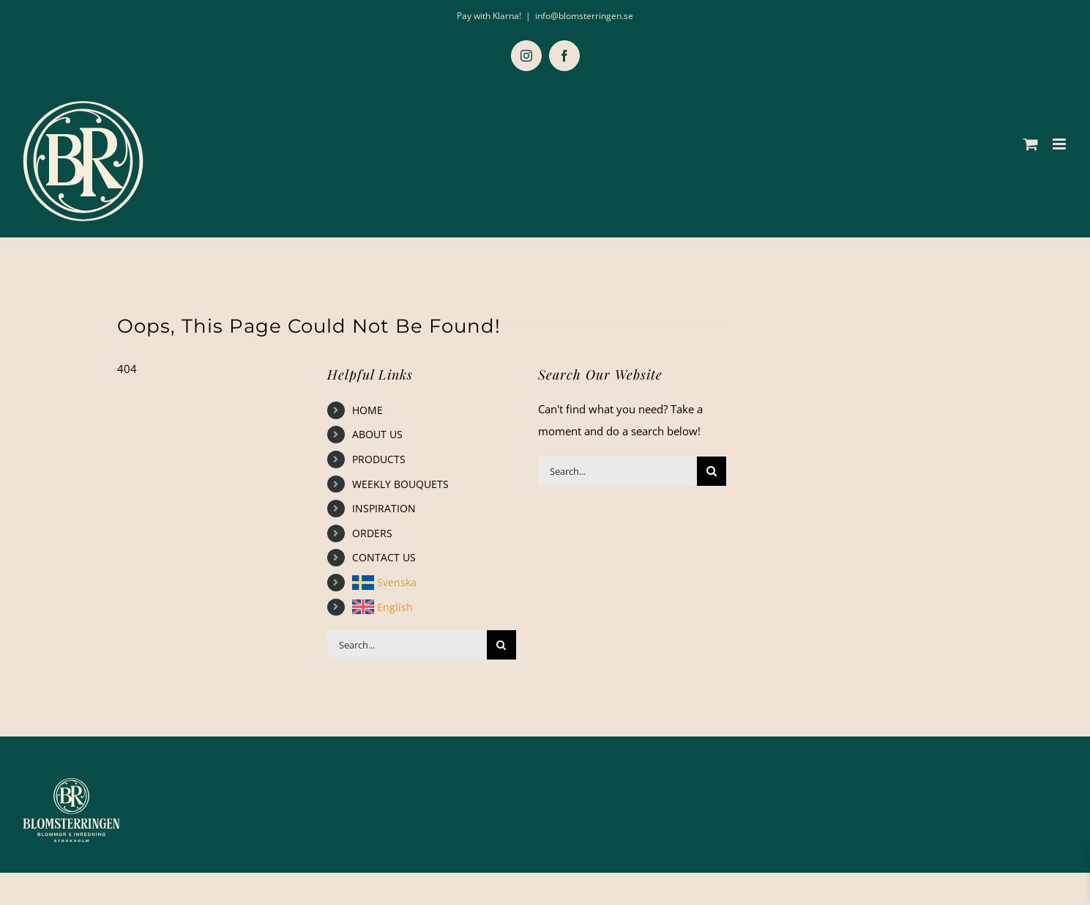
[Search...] (407, 645)
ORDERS (372, 533)
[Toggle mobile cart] (1030, 144)
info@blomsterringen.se (584, 16)
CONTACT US (384, 557)
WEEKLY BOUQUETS (400, 484)
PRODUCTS (379, 459)
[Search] (501, 645)
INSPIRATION (384, 508)
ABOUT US (377, 434)
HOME (367, 410)
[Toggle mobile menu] (1060, 144)
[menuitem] (434, 582)
